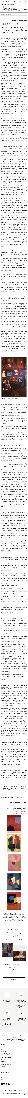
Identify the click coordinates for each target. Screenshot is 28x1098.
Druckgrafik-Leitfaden (6, 1068)
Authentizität (4, 1059)
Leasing (3, 1066)
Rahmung (3, 1061)
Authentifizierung (23, 20)
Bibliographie (15, 20)
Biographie (16, 17)
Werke (2, 1049)
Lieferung (3, 1063)
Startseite (3, 14)
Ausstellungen (23, 17)
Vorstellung (9, 17)
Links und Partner (5, 1076)
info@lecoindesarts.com (19, 1092)
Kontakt (3, 1077)
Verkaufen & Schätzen (6, 1064)
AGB (2, 1079)
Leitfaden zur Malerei (5, 1069)
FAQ (2, 1074)
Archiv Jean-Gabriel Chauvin (7, 1054)
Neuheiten (3, 1051)
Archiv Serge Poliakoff (6, 1053)
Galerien (3, 1046)
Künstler (3, 1048)
